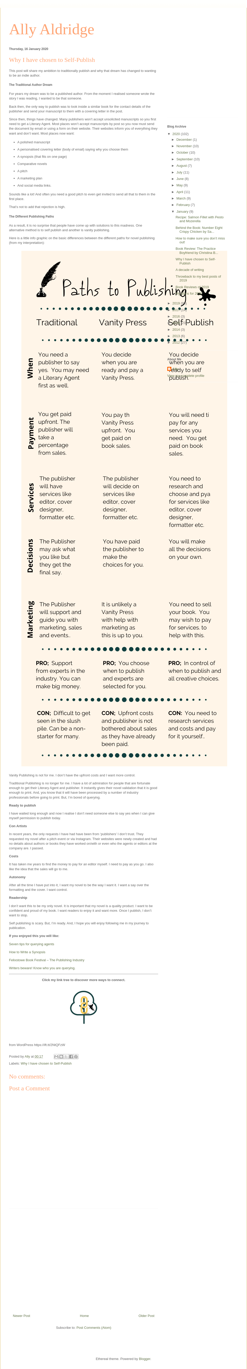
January (183, 211)
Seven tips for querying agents (31, 944)
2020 (176, 134)
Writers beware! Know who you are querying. (42, 968)
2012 (176, 342)
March (182, 198)
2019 (176, 303)
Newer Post (21, 1316)
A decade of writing (189, 270)
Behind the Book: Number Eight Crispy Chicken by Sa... (198, 230)
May (180, 185)
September (185, 159)
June (181, 179)
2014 (176, 329)
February (184, 205)
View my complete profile (185, 376)
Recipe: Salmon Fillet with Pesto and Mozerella (199, 219)
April (180, 192)
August (182, 166)
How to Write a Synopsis (27, 952)
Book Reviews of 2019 (192, 287)
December (185, 140)
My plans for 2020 (188, 293)
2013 (176, 336)
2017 (176, 310)
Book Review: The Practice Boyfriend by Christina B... (196, 251)
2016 (176, 316)
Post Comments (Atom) (93, 1328)
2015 (176, 323)
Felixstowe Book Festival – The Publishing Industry (46, 960)
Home (84, 1316)
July (180, 172)
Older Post (146, 1316)
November (185, 146)
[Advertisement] (83, 1259)
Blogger (144, 1359)
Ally (175, 369)
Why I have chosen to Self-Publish (46, 1063)
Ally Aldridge (51, 29)
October (183, 152)
